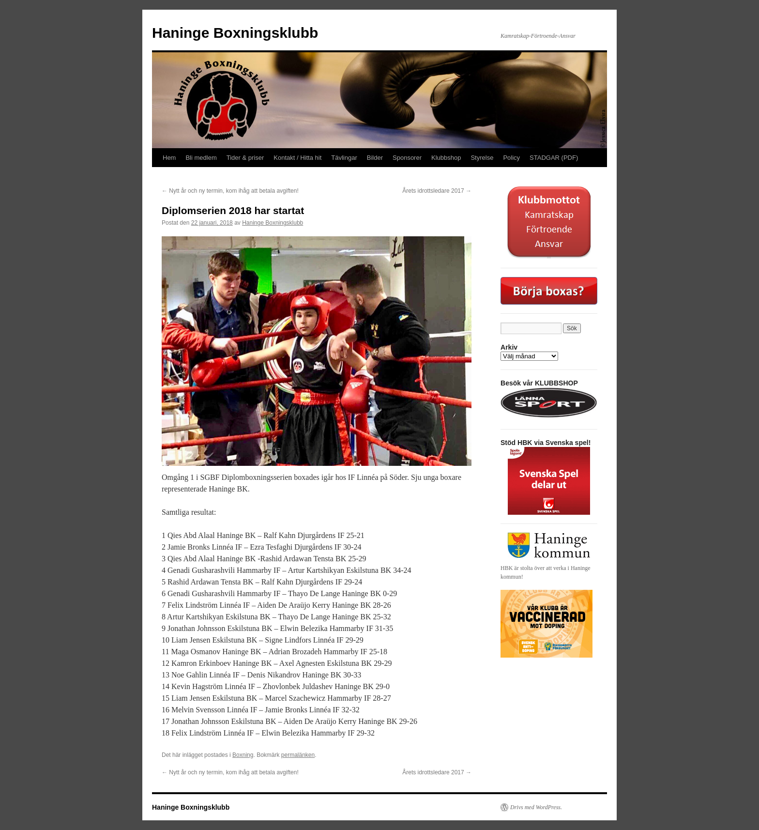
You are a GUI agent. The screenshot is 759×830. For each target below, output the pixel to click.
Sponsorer (407, 157)
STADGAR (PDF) (554, 157)
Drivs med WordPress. (536, 807)
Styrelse (482, 157)
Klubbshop (446, 157)
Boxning (242, 755)
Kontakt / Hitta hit (297, 157)
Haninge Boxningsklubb (235, 33)
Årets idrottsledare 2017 (436, 190)
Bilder (375, 157)
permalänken (298, 755)
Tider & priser (245, 157)
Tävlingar (344, 157)
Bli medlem (200, 157)
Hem (169, 157)
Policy (511, 157)
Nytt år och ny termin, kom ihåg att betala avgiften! (230, 190)
